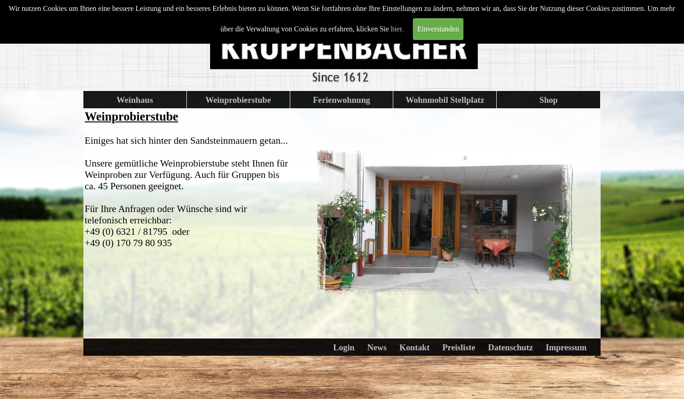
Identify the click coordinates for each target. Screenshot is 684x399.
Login (344, 347)
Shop (549, 100)
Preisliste (458, 347)
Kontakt (414, 347)
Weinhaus (135, 100)
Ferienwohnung (341, 100)
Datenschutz (510, 347)
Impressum (565, 347)
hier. (397, 29)
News (377, 347)
